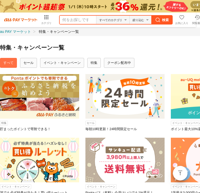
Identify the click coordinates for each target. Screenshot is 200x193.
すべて (8, 63)
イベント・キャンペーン (62, 63)
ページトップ (180, 173)
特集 (94, 63)
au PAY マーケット (15, 31)
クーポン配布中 (119, 63)
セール (28, 63)
